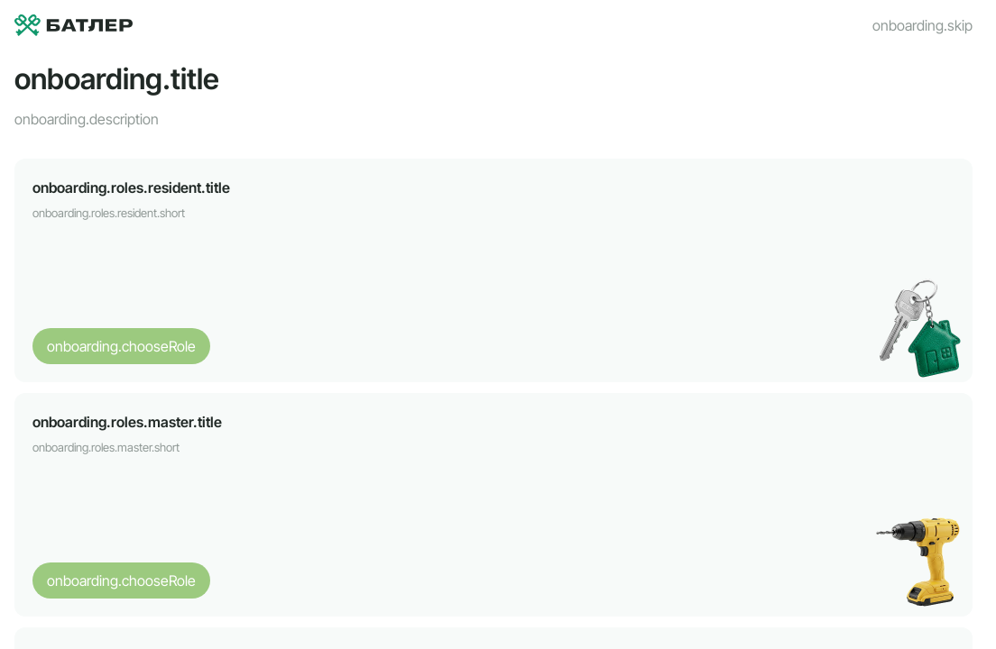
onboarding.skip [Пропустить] (922, 25)
